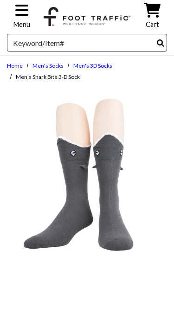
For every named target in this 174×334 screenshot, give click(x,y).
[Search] (160, 43)
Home (15, 65)
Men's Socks (48, 65)
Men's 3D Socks (92, 65)
